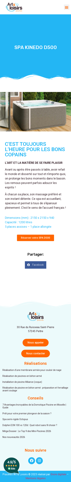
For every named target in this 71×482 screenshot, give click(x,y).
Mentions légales (36, 478)
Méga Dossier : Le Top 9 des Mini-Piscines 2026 (26, 431)
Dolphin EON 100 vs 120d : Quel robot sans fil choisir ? (29, 425)
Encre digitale (58, 474)
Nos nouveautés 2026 (13, 437)
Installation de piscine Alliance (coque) (22, 382)
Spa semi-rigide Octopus (15, 419)
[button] (66, 7)
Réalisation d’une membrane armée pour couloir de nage (31, 370)
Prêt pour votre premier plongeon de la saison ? (26, 413)
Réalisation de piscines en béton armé (22, 376)
